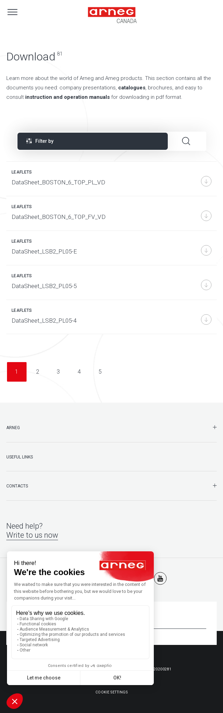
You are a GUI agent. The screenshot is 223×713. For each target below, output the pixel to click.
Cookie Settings (111, 692)
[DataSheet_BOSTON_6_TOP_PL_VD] (111, 179)
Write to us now (32, 535)
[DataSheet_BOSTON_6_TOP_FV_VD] (111, 213)
